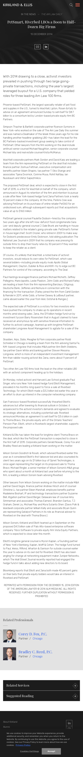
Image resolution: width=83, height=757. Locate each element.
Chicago (37, 638)
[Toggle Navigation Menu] (77, 5)
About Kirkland (10, 722)
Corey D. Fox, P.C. (33, 633)
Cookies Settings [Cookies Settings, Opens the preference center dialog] (29, 752)
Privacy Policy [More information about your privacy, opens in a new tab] (23, 746)
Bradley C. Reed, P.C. (35, 651)
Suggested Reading (41, 696)
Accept (51, 752)
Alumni (6, 727)
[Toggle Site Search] (71, 5)
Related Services (41, 685)
